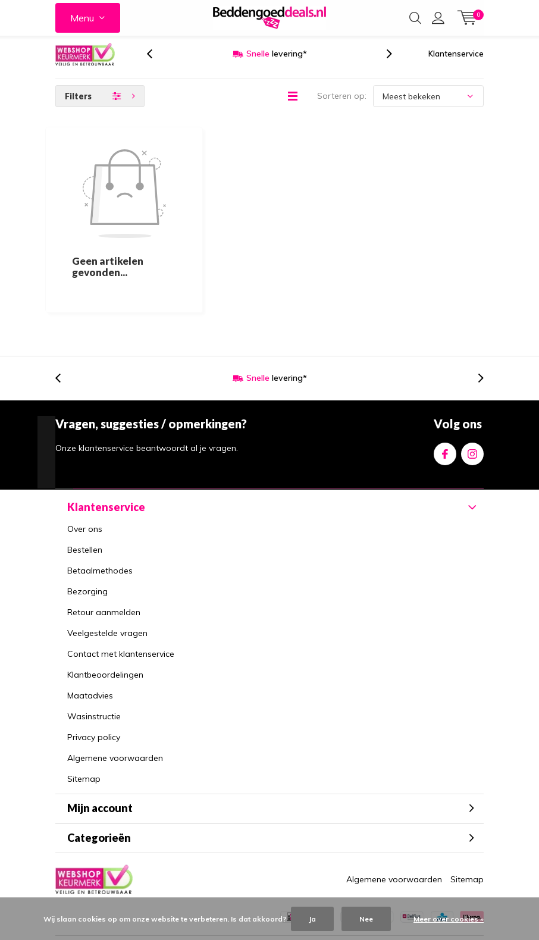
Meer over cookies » (448, 918)
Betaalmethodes (100, 510)
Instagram (472, 391)
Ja (312, 918)
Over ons (84, 468)
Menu (82, 18)
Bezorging (87, 531)
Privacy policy (93, 677)
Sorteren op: (341, 107)
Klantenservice (456, 65)
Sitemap (84, 718)
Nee (366, 918)
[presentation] (156, 65)
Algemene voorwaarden (115, 698)
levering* (276, 64)
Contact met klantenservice (120, 593)
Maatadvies (90, 635)
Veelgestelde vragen (107, 573)
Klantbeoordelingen (105, 614)
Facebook (445, 391)
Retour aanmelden (103, 552)
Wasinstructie (94, 656)
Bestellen (84, 489)
